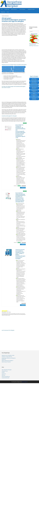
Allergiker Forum (5, 371)
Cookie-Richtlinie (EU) (5, 377)
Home (2, 9)
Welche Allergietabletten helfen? (18, 69)
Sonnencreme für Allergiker (19, 71)
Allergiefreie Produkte (32, 9)
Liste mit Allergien (23, 9)
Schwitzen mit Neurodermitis (7, 356)
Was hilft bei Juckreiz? (6, 69)
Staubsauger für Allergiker (7, 71)
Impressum (4, 373)
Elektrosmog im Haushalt (6, 361)
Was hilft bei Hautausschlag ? (34, 82)
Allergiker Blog (7, 9)
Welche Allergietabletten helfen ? (34, 94)
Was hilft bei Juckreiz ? (34, 85)
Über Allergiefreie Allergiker (7, 369)
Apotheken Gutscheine (34, 99)
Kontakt (3, 372)
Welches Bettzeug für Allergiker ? (7, 360)
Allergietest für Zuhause (34, 91)
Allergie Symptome (15, 9)
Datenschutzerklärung (6, 376)
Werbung (3, 375)
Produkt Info (23, 187)
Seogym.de (26, 381)
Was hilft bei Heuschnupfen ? (34, 79)
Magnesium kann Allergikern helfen (8, 355)
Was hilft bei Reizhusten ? (34, 88)
